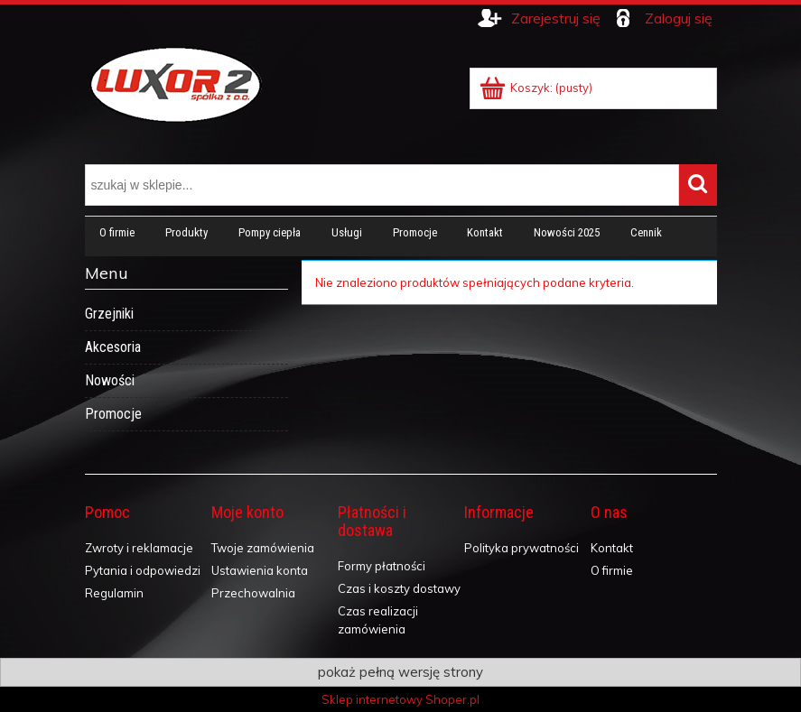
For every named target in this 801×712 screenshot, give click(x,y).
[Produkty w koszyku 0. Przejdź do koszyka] (537, 87)
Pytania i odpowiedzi (142, 570)
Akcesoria (113, 347)
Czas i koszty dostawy (399, 588)
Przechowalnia (253, 593)
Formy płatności (381, 566)
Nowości (110, 380)
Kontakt (612, 548)
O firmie (612, 570)
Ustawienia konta (259, 570)
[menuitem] (118, 232)
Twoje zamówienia (262, 548)
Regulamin (114, 593)
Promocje (113, 413)
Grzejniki (109, 313)
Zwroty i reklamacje (139, 548)
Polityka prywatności (521, 548)
